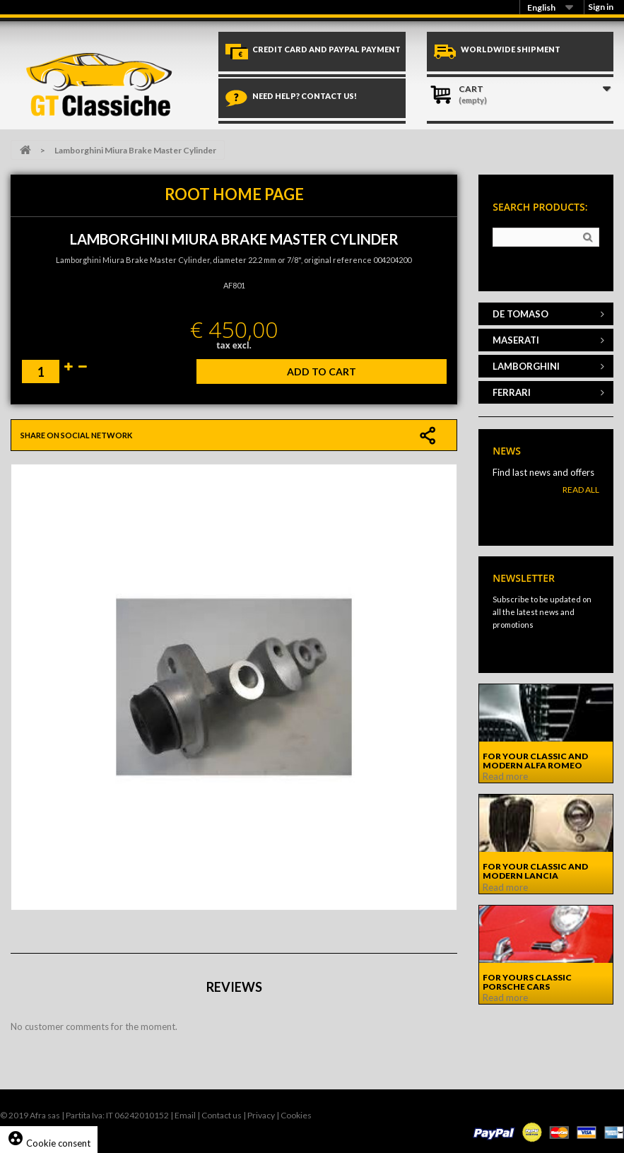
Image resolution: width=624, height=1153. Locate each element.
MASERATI (516, 340)
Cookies (296, 1115)
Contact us (221, 1115)
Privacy (261, 1115)
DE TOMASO (520, 314)
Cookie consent (48, 1143)
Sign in (600, 6)
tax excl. (234, 345)
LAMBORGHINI (526, 366)
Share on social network (76, 435)
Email (185, 1115)
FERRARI (512, 392)
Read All (581, 489)
